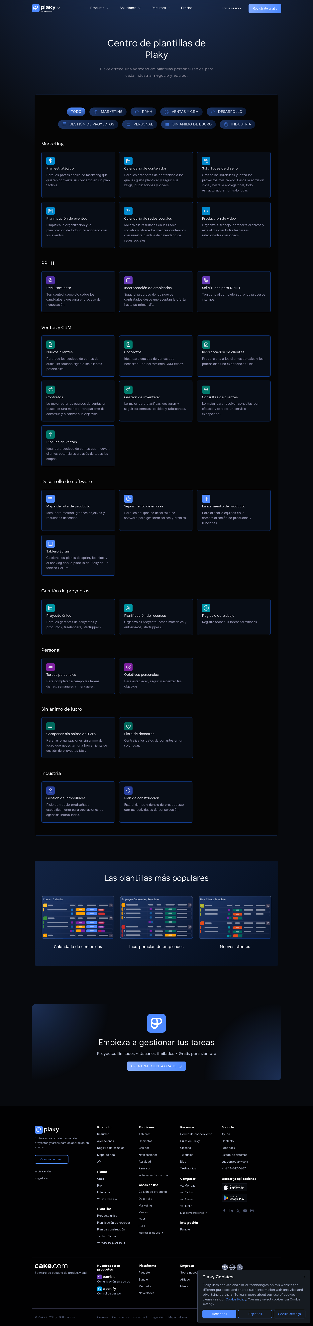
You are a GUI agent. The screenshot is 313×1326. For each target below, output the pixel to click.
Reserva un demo (51, 1159)
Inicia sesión (231, 8)
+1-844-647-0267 (234, 1168)
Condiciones (120, 1317)
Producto (97, 8)
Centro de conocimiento (196, 1134)
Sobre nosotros (190, 1272)
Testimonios (188, 1168)
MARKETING (108, 112)
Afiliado (185, 1279)
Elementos (145, 1141)
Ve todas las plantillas (111, 1242)
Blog (183, 1161)
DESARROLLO (226, 112)
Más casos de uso (151, 1232)
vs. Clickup (187, 1192)
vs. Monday (187, 1185)
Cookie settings (289, 1314)
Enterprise (104, 1192)
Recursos (159, 8)
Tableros (145, 1134)
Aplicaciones (105, 1141)
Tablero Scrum (107, 1236)
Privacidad (140, 1317)
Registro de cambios (110, 1147)
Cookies (102, 1317)
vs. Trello (186, 1206)
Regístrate (41, 1178)
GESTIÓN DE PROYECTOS (88, 124)
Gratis (101, 1178)
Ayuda (226, 1134)
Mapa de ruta (106, 1154)
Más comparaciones (193, 1212)
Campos (144, 1147)
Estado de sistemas (234, 1154)
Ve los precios (107, 1199)
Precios (186, 8)
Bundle (143, 1279)
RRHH (143, 112)
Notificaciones (148, 1154)
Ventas (143, 1212)
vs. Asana (186, 1199)
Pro (99, 1185)
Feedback (228, 1147)
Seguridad (157, 1317)
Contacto (228, 1141)
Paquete (144, 1272)
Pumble (185, 1229)
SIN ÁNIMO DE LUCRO (188, 124)
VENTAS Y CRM (181, 112)
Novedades (146, 1293)
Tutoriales (186, 1154)
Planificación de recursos (114, 1222)
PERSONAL (139, 124)
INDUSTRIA (237, 124)
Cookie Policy (236, 1299)
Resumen (103, 1134)
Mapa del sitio (177, 1317)
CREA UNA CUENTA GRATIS (156, 1066)
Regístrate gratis (265, 8)
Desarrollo (145, 1198)
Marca (184, 1286)
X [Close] (304, 1277)
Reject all (255, 1314)
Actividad (145, 1161)
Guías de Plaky (190, 1141)
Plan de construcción (111, 1229)
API (99, 1161)
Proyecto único (107, 1215)
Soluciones (128, 8)
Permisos (145, 1168)
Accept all (219, 1314)
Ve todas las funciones (153, 1175)
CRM (142, 1219)
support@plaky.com (235, 1161)
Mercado (145, 1286)
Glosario (185, 1147)
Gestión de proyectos (153, 1191)
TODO (76, 112)
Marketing (145, 1205)
